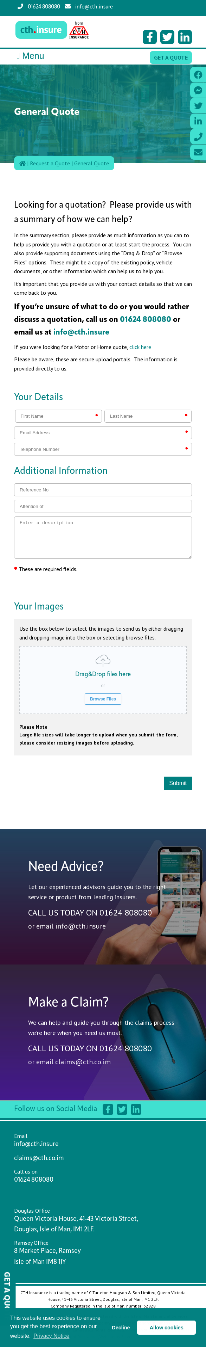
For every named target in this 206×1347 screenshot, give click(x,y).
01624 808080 (39, 7)
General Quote (91, 163)
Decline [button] (121, 1327)
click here (140, 346)
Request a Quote (50, 163)
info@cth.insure (89, 7)
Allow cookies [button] (167, 1327)
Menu (29, 56)
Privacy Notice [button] (51, 1336)
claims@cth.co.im (83, 1061)
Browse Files (103, 699)
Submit (178, 783)
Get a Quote (171, 57)
